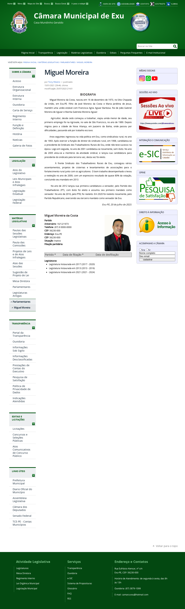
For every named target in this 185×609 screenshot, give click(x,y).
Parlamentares (68, 62)
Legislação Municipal (26, 588)
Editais (113, 52)
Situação (48, 240)
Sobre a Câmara (21, 71)
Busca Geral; (62, 4)
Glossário (72, 588)
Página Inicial (28, 52)
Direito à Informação (151, 212)
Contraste (160, 4)
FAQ (69, 593)
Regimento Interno (25, 578)
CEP (46, 230)
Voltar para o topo (167, 546)
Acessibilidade (128, 4)
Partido (48, 220)
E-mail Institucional (155, 52)
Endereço (49, 234)
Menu (22, 4)
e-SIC (70, 578)
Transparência (45, 52)
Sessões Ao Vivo (148, 92)
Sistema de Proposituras (79, 583)
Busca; (49, 4)
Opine (142, 172)
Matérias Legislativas (81, 52)
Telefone (48, 227)
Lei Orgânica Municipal (27, 583)
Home (11, 4)
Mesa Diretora (23, 573)
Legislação (62, 52)
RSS (69, 598)
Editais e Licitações (18, 418)
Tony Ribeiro (54, 82)
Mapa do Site (35, 4)
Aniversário (50, 223)
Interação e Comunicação (154, 140)
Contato (144, 4)
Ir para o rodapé (80, 4)
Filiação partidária (53, 244)
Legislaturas (50, 260)
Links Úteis (18, 471)
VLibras (174, 4)
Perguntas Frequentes (131, 52)
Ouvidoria (101, 52)
